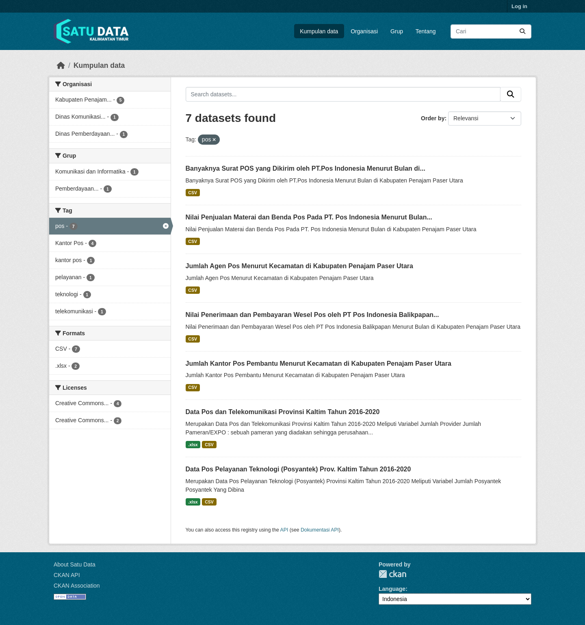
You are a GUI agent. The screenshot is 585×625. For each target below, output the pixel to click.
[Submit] (522, 31)
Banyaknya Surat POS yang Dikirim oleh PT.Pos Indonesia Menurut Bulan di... (305, 168)
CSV (192, 192)
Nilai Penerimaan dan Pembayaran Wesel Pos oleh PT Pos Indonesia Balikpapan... (312, 314)
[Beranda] (61, 65)
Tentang (426, 31)
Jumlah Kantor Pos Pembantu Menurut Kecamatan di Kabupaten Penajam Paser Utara (318, 363)
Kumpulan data (319, 31)
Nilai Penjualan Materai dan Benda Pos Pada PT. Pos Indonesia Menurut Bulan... (309, 217)
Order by (432, 118)
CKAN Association (77, 585)
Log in (519, 6)
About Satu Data (74, 564)
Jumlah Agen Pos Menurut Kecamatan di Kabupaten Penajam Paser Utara (299, 266)
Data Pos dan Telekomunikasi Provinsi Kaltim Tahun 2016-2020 (283, 411)
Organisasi (364, 31)
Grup (396, 31)
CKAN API (67, 575)
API (284, 530)
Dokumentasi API (320, 530)
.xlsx (192, 444)
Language (392, 589)
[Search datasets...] (491, 31)
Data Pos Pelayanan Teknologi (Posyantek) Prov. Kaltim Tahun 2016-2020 (298, 469)
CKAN (392, 574)
